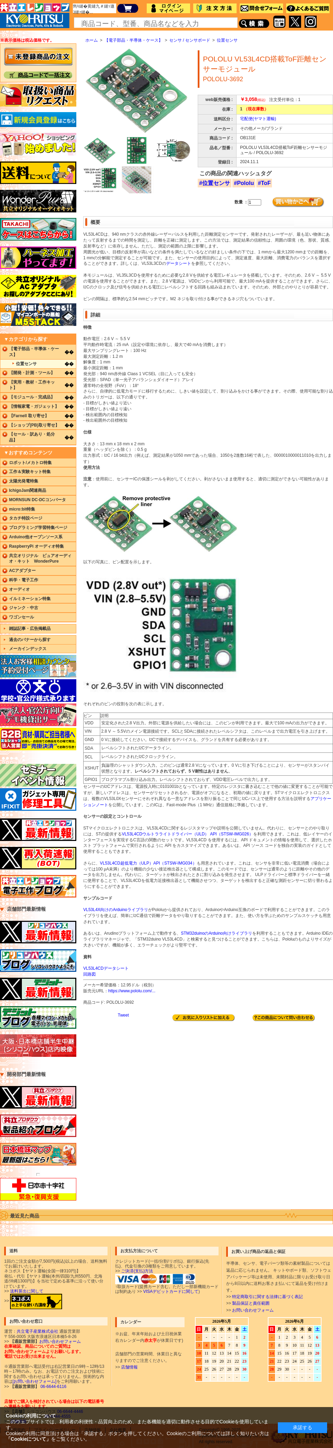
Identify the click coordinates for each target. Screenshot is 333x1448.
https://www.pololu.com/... (131, 990)
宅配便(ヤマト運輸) (258, 118)
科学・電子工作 (23, 580)
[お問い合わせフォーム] (34, 1381)
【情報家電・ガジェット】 (34, 406)
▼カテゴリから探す (26, 339)
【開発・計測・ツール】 (32, 372)
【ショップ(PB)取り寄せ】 (34, 425)
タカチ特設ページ (25, 518)
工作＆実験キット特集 (30, 471)
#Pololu (244, 183)
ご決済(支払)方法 (137, 1271)
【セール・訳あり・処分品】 (32, 437)
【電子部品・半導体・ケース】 (133, 40)
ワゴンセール (21, 617)
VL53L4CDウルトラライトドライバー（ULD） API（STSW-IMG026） (187, 834)
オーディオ (19, 589)
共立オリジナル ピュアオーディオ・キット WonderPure (40, 558)
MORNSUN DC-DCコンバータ (37, 499)
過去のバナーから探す (30, 639)
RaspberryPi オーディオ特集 (36, 546)
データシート (178, 263)
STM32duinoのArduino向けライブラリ (216, 933)
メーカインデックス (27, 648)
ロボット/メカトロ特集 (30, 462)
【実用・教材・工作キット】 (32, 385)
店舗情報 (129, 1367)
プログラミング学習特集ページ (38, 527)
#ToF (264, 183)
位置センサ (227, 40)
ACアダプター (22, 570)
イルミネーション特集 (30, 598)
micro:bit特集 (22, 509)
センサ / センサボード (189, 40)
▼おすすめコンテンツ (28, 452)
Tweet (123, 1015)
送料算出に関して (26, 1291)
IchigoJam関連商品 (27, 490)
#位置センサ (214, 183)
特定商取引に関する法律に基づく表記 (267, 1296)
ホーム (91, 40)
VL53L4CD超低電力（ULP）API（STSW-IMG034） (148, 863)
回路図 (89, 974)
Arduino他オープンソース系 (35, 536)
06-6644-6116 (52, 1386)
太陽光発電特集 (23, 481)
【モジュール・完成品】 (32, 397)
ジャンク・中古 (23, 607)
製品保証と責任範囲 (251, 1303)
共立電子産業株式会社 (37, 1331)
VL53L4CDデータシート (106, 968)
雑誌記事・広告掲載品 (30, 628)
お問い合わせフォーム (253, 1310)
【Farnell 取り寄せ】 (29, 415)
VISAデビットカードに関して (170, 1291)
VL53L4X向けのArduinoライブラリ (115, 909)
